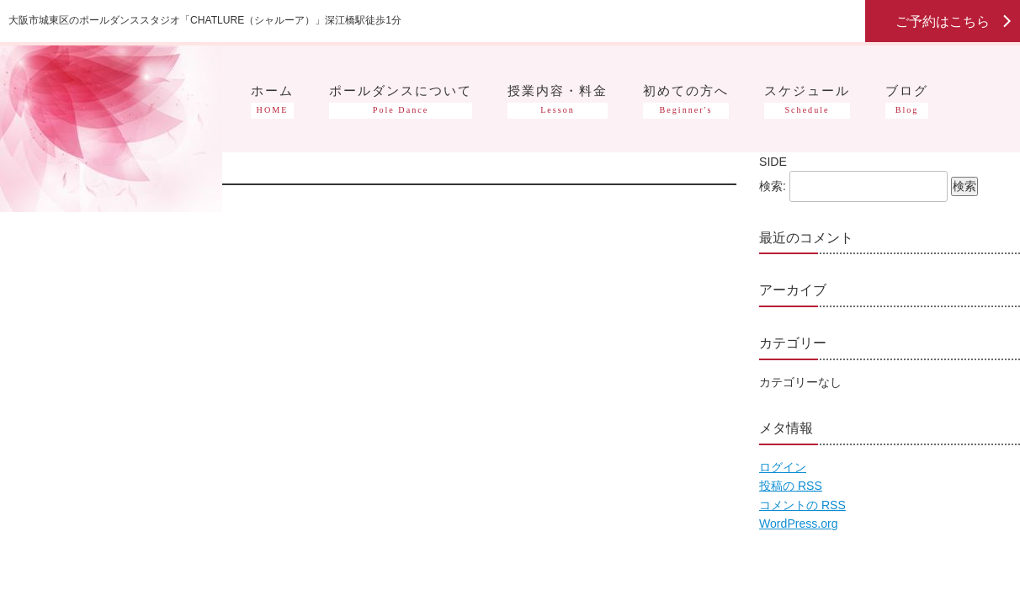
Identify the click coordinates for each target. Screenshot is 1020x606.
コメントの (802, 505)
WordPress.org (798, 523)
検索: (772, 186)
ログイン (782, 467)
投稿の (790, 485)
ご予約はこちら (942, 21)
